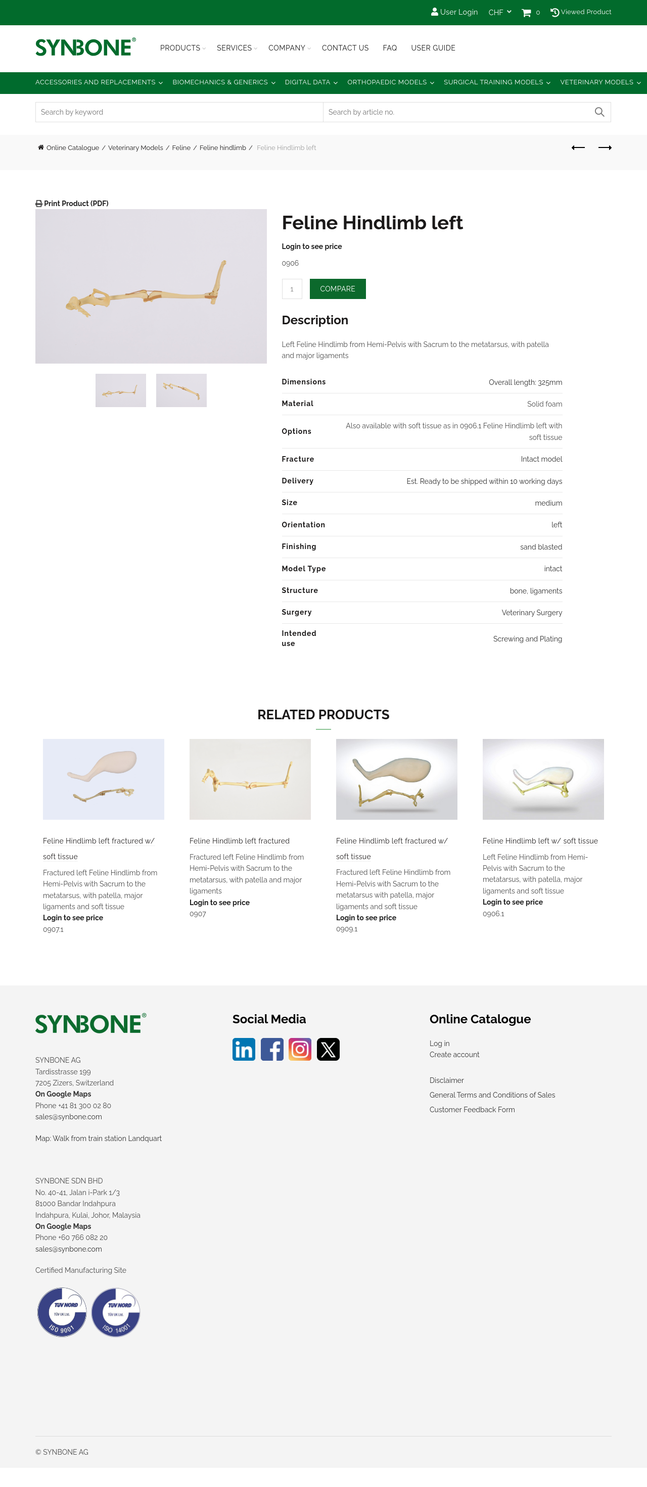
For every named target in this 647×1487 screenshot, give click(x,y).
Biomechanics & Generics (220, 82)
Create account (455, 1074)
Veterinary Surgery (532, 613)
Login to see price (312, 246)
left (556, 525)
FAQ (390, 48)
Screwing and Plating (527, 639)
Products (180, 48)
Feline (181, 148)
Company (286, 48)
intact (553, 569)
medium (548, 503)
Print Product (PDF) (75, 204)
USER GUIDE (433, 48)
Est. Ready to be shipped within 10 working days (485, 481)
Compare (338, 289)
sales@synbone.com (68, 1136)
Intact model (542, 459)
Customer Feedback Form (472, 1128)
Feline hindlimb (223, 148)
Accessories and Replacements (95, 82)
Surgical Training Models (493, 82)
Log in (440, 1062)
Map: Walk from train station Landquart (98, 1157)
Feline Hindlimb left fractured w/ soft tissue (94, 856)
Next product (604, 147)
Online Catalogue (73, 148)
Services (234, 48)
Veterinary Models (596, 82)
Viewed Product (581, 12)
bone (518, 591)
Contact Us (345, 48)
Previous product (579, 147)
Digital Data (308, 82)
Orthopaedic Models (387, 82)
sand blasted (541, 547)
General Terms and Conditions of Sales (492, 1114)
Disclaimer (447, 1099)
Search (599, 112)
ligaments (546, 591)
